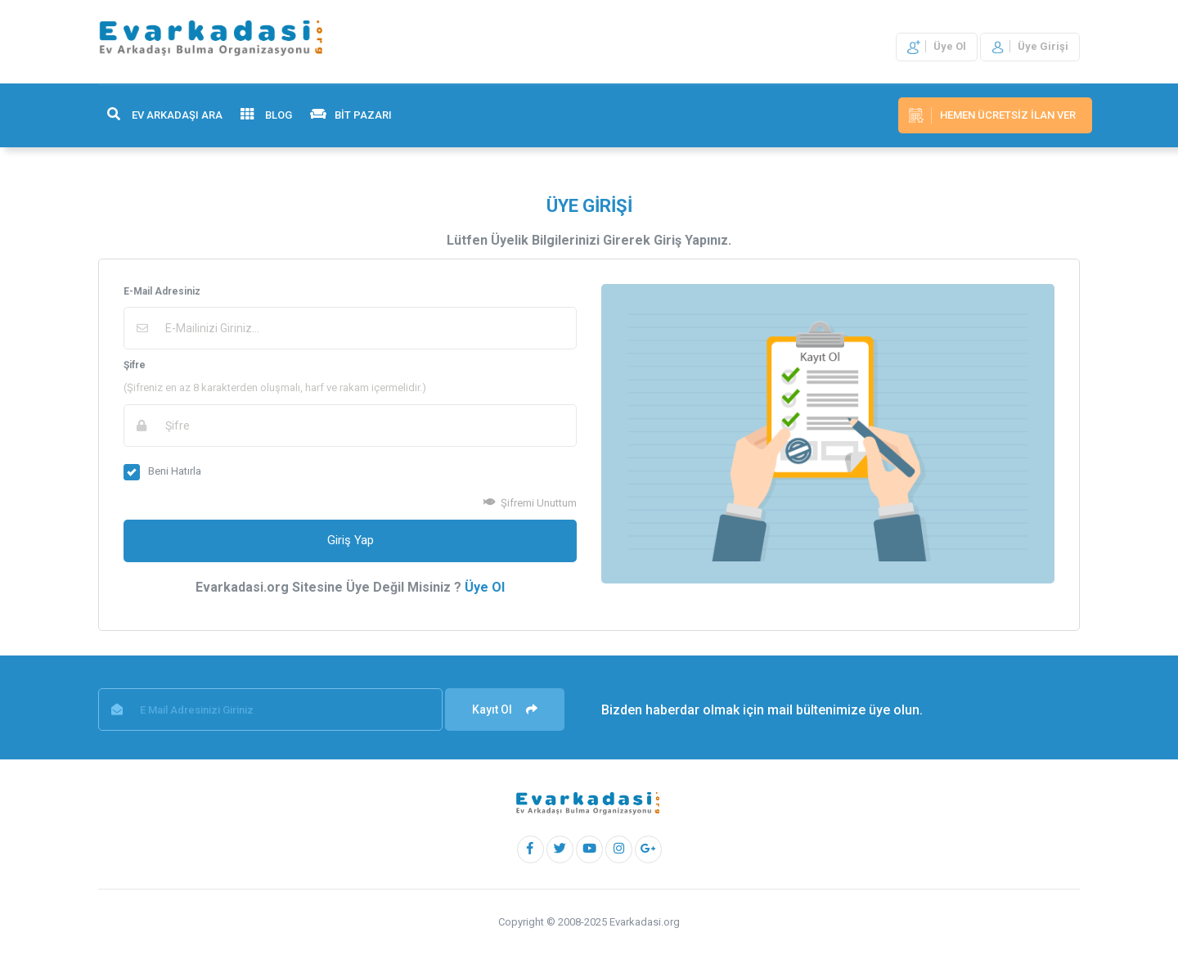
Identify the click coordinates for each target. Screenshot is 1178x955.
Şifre (135, 365)
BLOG (266, 114)
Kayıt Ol (504, 709)
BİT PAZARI (351, 114)
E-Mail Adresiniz (162, 291)
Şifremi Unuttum (530, 503)
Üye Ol (936, 46)
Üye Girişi (1029, 46)
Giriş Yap (350, 540)
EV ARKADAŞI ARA (165, 114)
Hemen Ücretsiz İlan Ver (992, 115)
